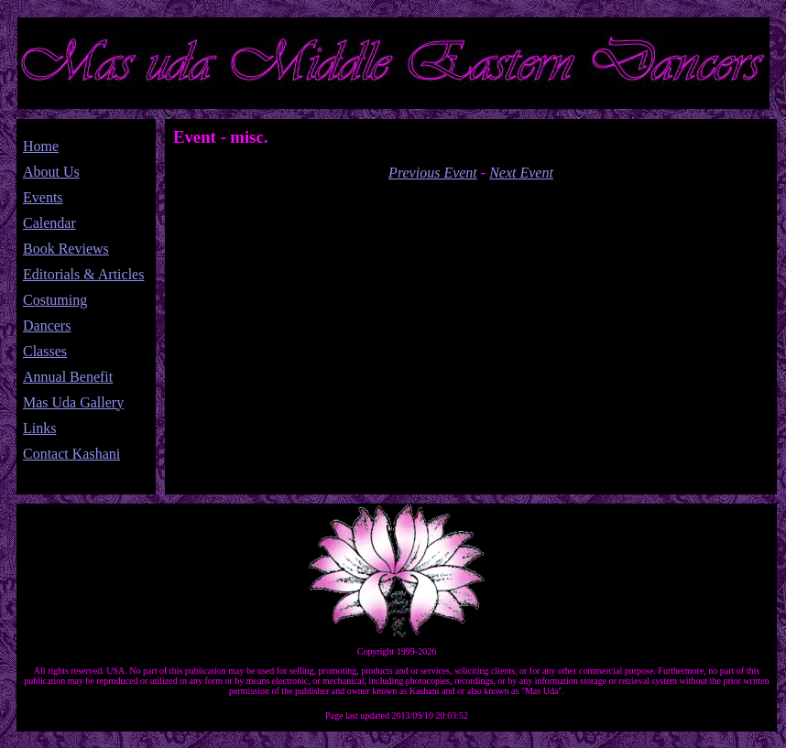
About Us (51, 171)
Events (43, 197)
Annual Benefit (68, 377)
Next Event (521, 172)
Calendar (49, 223)
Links (39, 428)
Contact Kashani (71, 453)
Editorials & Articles (83, 274)
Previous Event (432, 172)
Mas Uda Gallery (73, 402)
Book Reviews (66, 248)
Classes (45, 351)
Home (41, 146)
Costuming (55, 300)
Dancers (47, 325)
